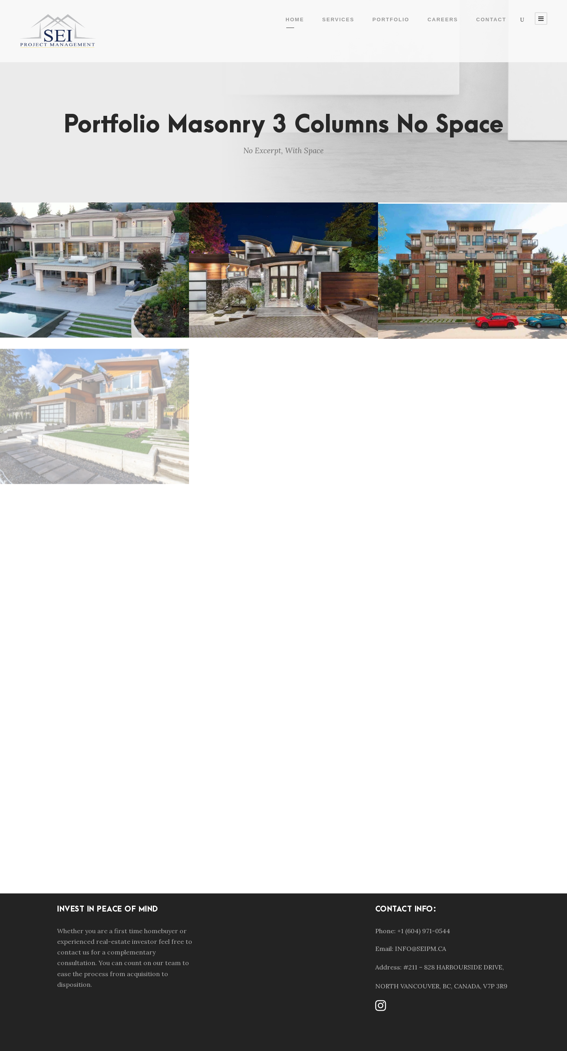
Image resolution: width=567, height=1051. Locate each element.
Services (338, 19)
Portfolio (391, 19)
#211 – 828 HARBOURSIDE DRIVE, (453, 967)
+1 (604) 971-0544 (423, 931)
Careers (443, 19)
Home (294, 19)
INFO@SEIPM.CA (420, 949)
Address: (388, 967)
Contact (491, 19)
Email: (384, 949)
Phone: (385, 931)
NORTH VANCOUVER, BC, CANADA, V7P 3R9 (441, 986)
